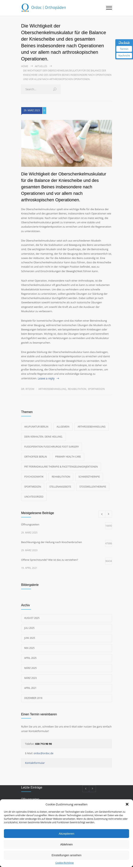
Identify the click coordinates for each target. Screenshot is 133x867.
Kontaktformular (35, 763)
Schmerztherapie (89, 476)
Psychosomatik (34, 476)
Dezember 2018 (33, 698)
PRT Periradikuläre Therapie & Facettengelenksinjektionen (61, 466)
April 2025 (30, 658)
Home (24, 66)
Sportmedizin (96, 389)
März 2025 (30, 668)
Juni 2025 (29, 638)
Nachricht (124, 55)
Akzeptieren (66, 833)
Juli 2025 (29, 628)
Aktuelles (41, 66)
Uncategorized (33, 496)
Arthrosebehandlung (52, 389)
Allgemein (63, 426)
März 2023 (30, 678)
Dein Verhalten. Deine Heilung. (43, 436)
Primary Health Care (68, 456)
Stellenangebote (60, 486)
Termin (124, 49)
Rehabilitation (77, 389)
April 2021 (30, 688)
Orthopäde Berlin (35, 456)
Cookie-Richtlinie (64, 862)
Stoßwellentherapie (92, 486)
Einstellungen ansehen (67, 855)
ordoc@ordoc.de (43, 753)
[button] (127, 804)
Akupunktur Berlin (36, 426)
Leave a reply (46, 378)
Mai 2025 (29, 648)
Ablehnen (66, 844)
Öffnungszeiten (30, 799)
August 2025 (32, 618)
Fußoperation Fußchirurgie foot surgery (51, 446)
